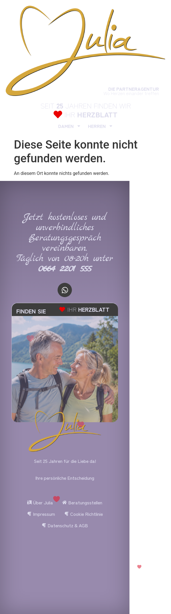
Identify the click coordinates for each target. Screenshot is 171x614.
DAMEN (69, 126)
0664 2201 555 (64, 268)
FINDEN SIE (31, 311)
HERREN (100, 126)
